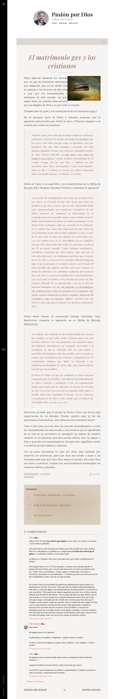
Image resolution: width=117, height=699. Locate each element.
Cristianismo (31, 474)
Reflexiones (63, 23)
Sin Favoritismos (43, 515)
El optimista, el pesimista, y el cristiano (54, 495)
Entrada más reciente (35, 690)
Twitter (54, 23)
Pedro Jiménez (35, 624)
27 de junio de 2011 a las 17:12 (40, 676)
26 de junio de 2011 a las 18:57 (40, 619)
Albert (31, 538)
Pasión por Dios (72, 14)
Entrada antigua (91, 690)
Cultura (45, 474)
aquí (92, 111)
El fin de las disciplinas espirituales (52, 505)
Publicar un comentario (35, 681)
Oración (29, 477)
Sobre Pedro (73, 23)
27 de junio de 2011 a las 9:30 (40, 649)
